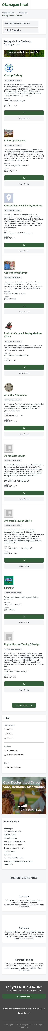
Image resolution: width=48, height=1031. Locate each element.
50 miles (10, 733)
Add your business (24, 996)
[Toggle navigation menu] (44, 4)
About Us (30, 1008)
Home (5, 1008)
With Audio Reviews (15, 755)
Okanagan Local (8, 13)
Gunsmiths (8, 864)
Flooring (7, 854)
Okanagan (23, 13)
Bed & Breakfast (10, 851)
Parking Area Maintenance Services (18, 861)
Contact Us (40, 1008)
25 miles (10, 729)
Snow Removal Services (13, 858)
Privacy (27, 1013)
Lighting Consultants (12, 831)
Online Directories (17, 1008)
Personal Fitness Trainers (14, 848)
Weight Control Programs (14, 841)
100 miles (10, 738)
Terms (20, 1013)
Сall (24, 113)
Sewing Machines (14, 767)
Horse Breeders (10, 838)
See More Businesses (24, 705)
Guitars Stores (10, 834)
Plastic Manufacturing (13, 844)
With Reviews (12, 750)
